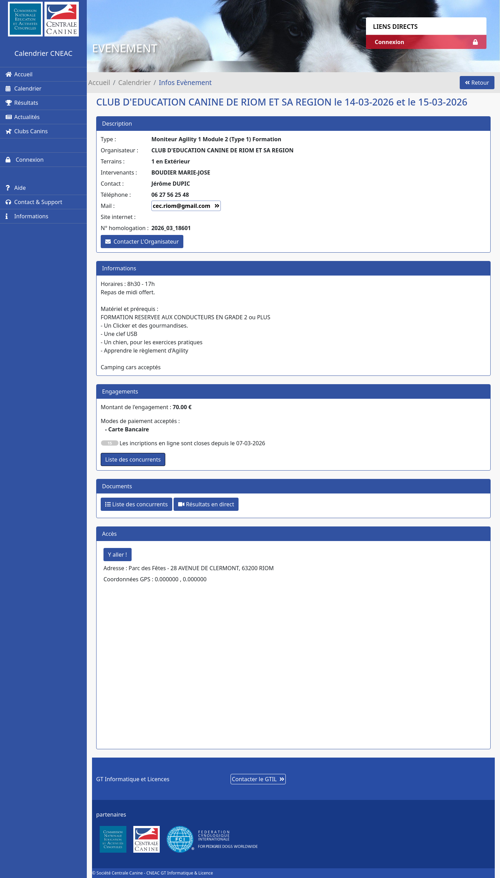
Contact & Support (34, 202)
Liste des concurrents (136, 504)
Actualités (23, 117)
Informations (27, 216)
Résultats (22, 103)
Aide (16, 188)
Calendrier (23, 88)
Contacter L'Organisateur (142, 241)
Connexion (25, 159)
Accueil (19, 74)
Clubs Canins (27, 131)
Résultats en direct (206, 504)
